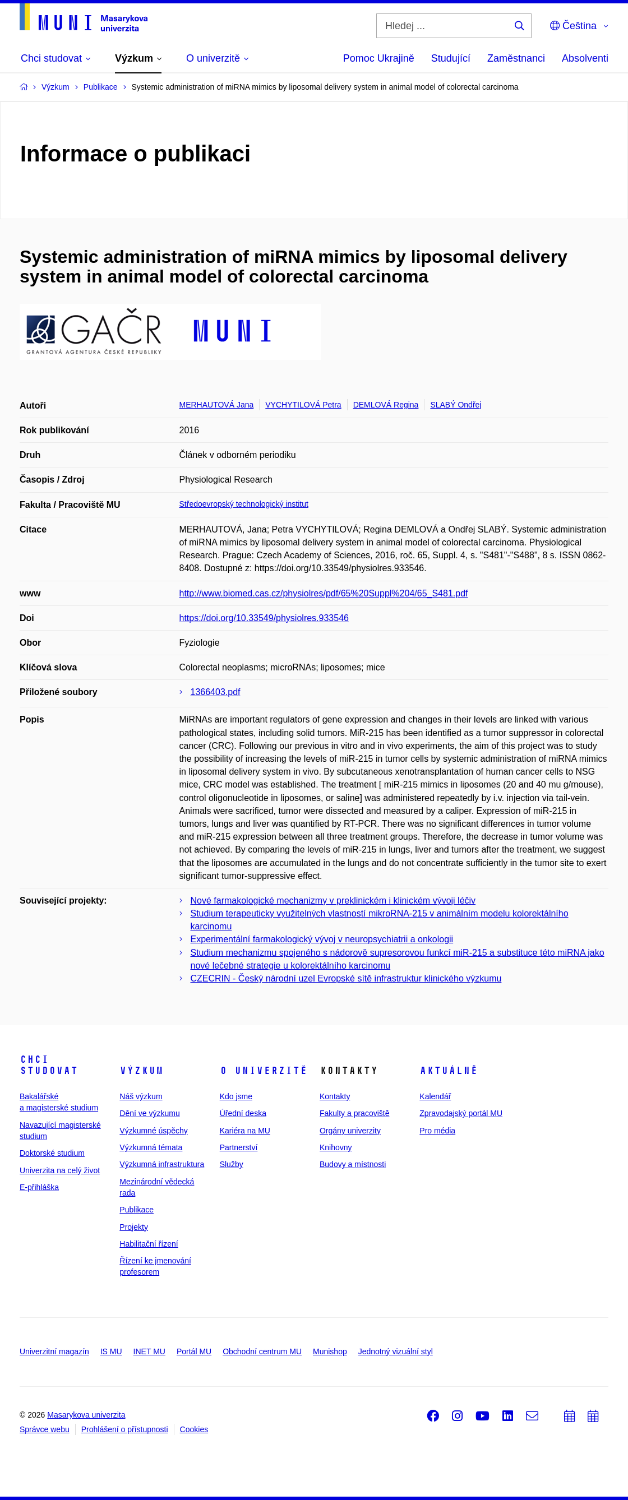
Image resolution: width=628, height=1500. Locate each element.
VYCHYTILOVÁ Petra (303, 404)
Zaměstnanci (516, 58)
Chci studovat (49, 1065)
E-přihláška (39, 1187)
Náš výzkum (140, 1096)
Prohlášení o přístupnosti (124, 1429)
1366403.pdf (216, 692)
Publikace (136, 1209)
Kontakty (335, 1096)
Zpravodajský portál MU (460, 1113)
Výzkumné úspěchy (153, 1130)
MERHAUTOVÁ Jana (216, 404)
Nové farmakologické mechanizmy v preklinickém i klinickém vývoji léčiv (333, 900)
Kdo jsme (236, 1096)
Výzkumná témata (150, 1147)
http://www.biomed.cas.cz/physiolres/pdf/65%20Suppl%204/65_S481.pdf (323, 593)
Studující (450, 58)
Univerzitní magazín (54, 1351)
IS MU (111, 1351)
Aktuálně (448, 1070)
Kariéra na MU (245, 1130)
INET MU (149, 1351)
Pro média (437, 1130)
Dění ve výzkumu (149, 1113)
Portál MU (194, 1351)
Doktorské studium (52, 1153)
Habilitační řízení (148, 1243)
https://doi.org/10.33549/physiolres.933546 (264, 618)
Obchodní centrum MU (262, 1351)
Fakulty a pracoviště (355, 1113)
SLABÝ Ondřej (455, 404)
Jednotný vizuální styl (395, 1351)
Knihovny (336, 1147)
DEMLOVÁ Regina (386, 404)
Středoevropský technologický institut (243, 503)
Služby (231, 1164)
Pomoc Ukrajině (378, 58)
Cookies (194, 1429)
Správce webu (45, 1429)
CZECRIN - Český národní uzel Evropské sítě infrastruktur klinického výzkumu (346, 978)
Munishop (330, 1351)
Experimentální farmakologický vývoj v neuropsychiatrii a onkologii (322, 939)
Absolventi (585, 58)
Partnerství (239, 1147)
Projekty (133, 1227)
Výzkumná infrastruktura (161, 1164)
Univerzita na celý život (60, 1170)
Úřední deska (243, 1113)
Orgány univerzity (350, 1130)
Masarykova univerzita (86, 1414)
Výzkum (141, 1070)
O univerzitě (263, 1070)
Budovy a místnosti (353, 1164)
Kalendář (435, 1096)
